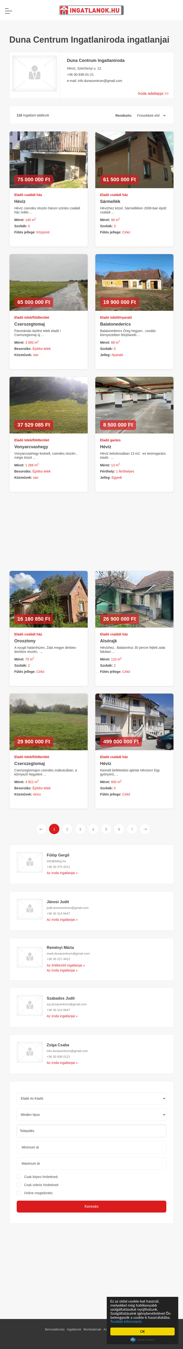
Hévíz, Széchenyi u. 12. (84, 68)
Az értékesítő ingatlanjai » (66, 965)
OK (143, 1331)
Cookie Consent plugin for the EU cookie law (143, 1339)
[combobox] (91, 1131)
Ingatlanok (74, 1329)
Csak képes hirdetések (41, 1177)
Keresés (92, 1206)
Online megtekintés (38, 1193)
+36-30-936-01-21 (80, 74)
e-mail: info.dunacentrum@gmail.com (94, 81)
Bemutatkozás (55, 1329)
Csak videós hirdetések (41, 1185)
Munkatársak (92, 1329)
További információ (126, 1321)
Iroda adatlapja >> (153, 93)
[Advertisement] (90, 1264)
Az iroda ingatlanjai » (62, 873)
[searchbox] (91, 1131)
